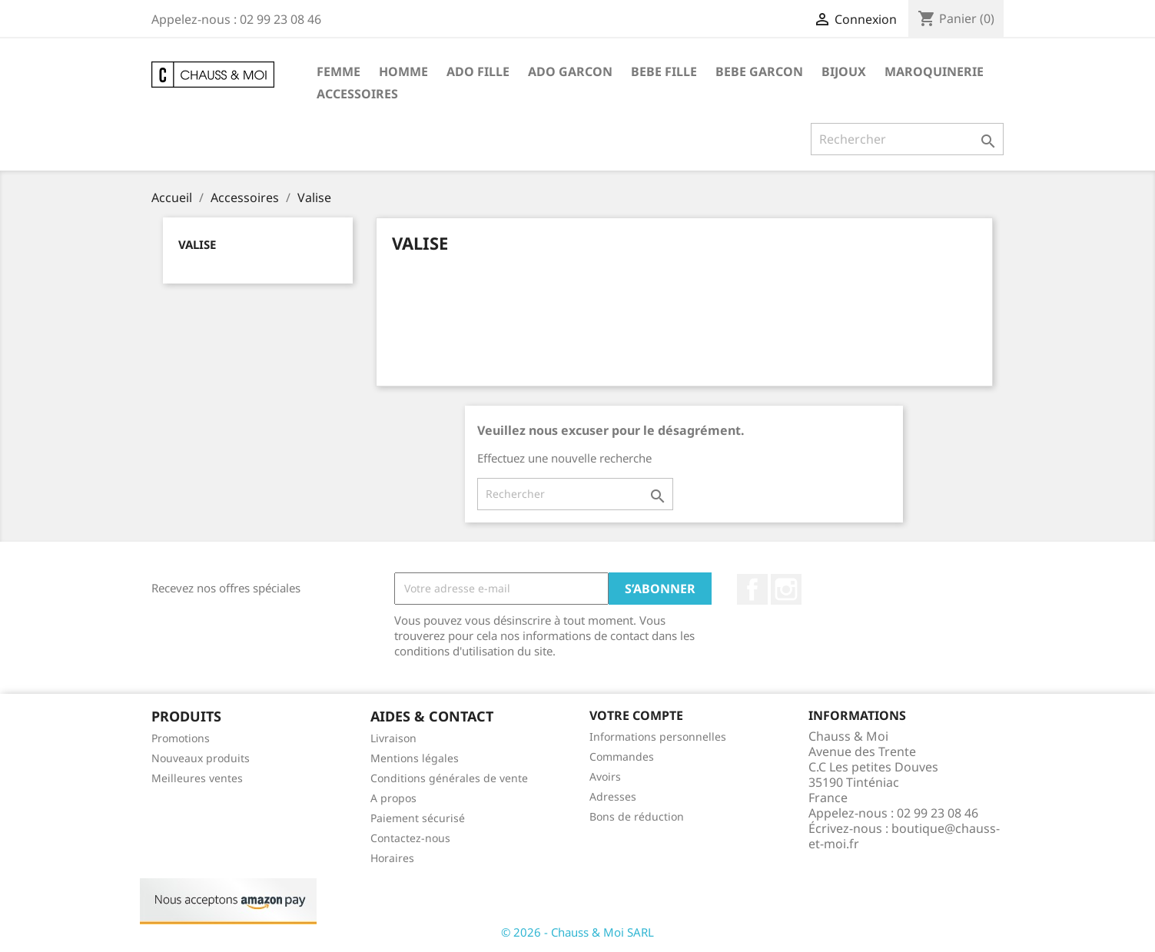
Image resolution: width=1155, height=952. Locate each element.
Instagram (786, 589)
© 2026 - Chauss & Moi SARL (577, 932)
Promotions (180, 738)
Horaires (392, 858)
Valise (197, 244)
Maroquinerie (934, 71)
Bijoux (843, 71)
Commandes (621, 756)
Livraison (393, 738)
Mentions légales (414, 758)
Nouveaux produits (200, 758)
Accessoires (357, 93)
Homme (403, 71)
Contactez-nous (410, 838)
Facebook (752, 589)
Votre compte (636, 715)
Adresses (612, 796)
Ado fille (477, 71)
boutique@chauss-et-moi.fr (904, 836)
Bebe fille (664, 71)
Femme (338, 71)
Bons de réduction (636, 816)
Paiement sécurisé (417, 818)
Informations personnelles (657, 736)
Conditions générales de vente (449, 778)
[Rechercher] (907, 139)
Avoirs (605, 776)
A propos (393, 798)
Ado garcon (570, 71)
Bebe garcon (759, 71)
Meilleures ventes (197, 778)
